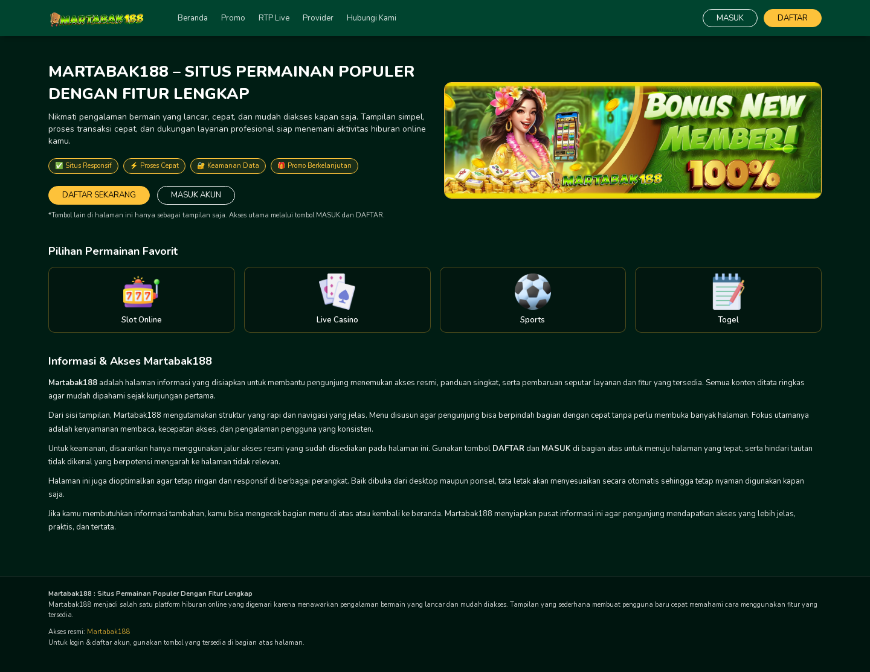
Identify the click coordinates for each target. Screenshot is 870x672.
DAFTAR (793, 18)
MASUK (730, 18)
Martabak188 (108, 631)
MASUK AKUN (196, 195)
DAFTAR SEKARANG (99, 195)
